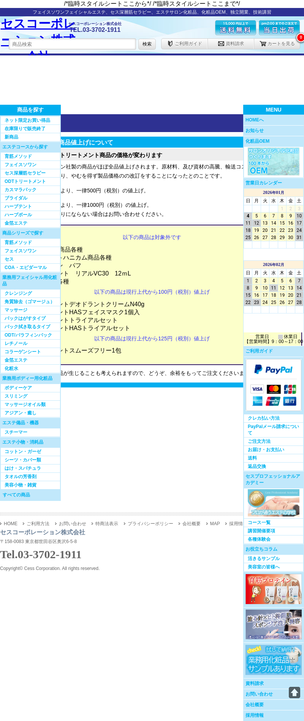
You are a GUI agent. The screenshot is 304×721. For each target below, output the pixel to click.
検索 (147, 44)
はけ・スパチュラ (23, 468)
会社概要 (254, 704)
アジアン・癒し (20, 413)
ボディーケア (18, 387)
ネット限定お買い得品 (27, 120)
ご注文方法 (259, 441)
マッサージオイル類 (25, 404)
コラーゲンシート (23, 351)
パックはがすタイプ (25, 318)
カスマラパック (20, 189)
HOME (10, 523)
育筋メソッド (18, 156)
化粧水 (11, 368)
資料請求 (231, 43)
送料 (252, 458)
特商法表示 (106, 523)
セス (9, 259)
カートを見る (277, 43)
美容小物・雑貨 (20, 485)
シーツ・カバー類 (23, 460)
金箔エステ (16, 223)
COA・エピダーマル (26, 267)
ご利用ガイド (184, 43)
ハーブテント (18, 206)
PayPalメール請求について (273, 430)
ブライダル (16, 198)
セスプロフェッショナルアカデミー (272, 479)
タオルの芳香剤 (20, 476)
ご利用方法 (38, 523)
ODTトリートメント (25, 181)
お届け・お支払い (266, 449)
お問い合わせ (259, 694)
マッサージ (16, 310)
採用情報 (254, 715)
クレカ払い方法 (264, 418)
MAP (215, 523)
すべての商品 (16, 494)
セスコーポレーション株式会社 (38, 35)
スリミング (16, 396)
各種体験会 (259, 539)
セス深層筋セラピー (25, 173)
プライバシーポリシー (150, 523)
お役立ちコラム (261, 549)
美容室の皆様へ (264, 567)
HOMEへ (254, 120)
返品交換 (257, 466)
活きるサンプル (264, 558)
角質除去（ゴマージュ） (30, 301)
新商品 (11, 137)
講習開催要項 (261, 531)
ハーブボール (18, 214)
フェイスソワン (20, 164)
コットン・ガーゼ (23, 451)
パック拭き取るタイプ (27, 326)
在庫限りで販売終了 (25, 128)
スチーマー (16, 432)
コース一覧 (259, 522)
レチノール (16, 343)
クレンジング (18, 293)
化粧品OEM (257, 141)
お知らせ (254, 130)
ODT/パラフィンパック (28, 335)
